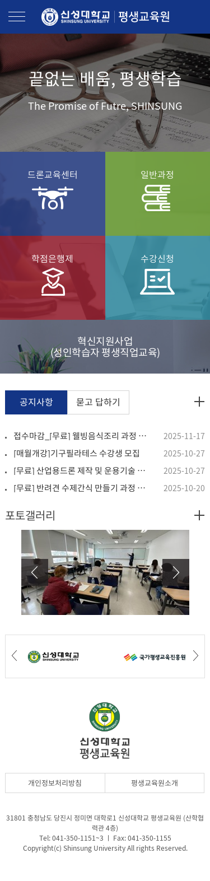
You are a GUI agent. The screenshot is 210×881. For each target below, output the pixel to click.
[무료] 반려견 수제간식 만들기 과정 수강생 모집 (80, 487)
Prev (34, 572)
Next (175, 572)
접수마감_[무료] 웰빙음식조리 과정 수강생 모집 (80, 435)
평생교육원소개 (154, 782)
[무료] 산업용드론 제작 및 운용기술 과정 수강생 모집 (80, 470)
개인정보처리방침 (55, 782)
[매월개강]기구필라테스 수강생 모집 (76, 453)
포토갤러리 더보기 (199, 515)
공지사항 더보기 (199, 401)
